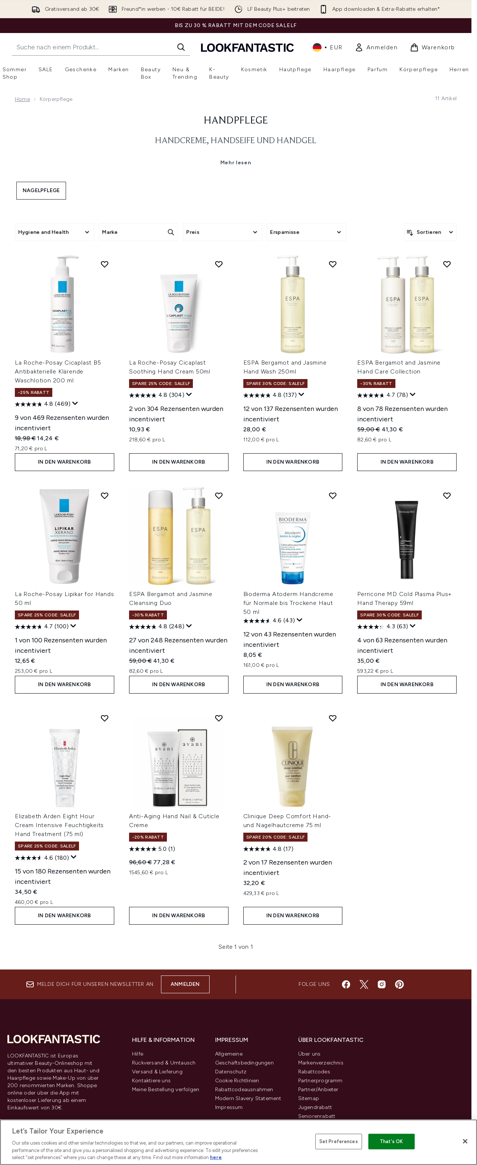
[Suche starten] (181, 47)
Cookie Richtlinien (237, 1080)
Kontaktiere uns (151, 1080)
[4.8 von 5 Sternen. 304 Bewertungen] (156, 395)
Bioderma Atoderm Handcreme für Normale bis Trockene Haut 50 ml (288, 602)
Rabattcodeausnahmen (244, 1089)
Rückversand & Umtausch (163, 1063)
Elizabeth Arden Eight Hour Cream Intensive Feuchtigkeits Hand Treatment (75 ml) (59, 825)
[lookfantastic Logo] (247, 47)
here (216, 1157)
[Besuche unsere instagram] (382, 984)
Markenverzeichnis (320, 1063)
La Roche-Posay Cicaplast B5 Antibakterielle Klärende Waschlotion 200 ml (58, 371)
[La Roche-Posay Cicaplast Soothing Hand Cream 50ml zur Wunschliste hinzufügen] (219, 264)
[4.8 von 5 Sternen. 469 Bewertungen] (42, 404)
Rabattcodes (314, 1072)
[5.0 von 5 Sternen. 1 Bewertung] (152, 849)
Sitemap (308, 1098)
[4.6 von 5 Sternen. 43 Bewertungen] (269, 620)
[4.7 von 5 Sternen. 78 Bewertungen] (382, 395)
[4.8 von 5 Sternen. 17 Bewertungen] (268, 849)
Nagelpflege (41, 190)
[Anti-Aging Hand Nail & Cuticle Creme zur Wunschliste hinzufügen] (219, 718)
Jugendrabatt (315, 1107)
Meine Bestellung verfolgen (165, 1089)
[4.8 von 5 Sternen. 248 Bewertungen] (156, 626)
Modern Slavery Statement (248, 1098)
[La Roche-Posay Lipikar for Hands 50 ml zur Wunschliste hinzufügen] (105, 495)
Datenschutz (230, 1072)
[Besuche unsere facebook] (346, 984)
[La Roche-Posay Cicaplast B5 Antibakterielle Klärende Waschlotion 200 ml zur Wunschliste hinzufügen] (105, 264)
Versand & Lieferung (157, 1072)
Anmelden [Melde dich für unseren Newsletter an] (185, 984)
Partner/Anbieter (318, 1089)
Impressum (229, 1107)
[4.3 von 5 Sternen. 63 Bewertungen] (382, 626)
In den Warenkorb (64, 462)
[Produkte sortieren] (430, 232)
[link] (376, 47)
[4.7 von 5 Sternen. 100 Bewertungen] (42, 626)
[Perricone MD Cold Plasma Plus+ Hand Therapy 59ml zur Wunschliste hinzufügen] (447, 495)
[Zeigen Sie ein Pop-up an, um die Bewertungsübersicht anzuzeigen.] (75, 404)
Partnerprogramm (320, 1080)
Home (22, 99)
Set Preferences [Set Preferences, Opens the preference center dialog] (338, 1141)
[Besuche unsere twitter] (364, 984)
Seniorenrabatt (317, 1116)
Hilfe (137, 1054)
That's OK (391, 1141)
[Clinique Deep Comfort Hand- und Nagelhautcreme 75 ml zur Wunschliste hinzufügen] (333, 718)
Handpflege (236, 121)
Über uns (309, 1054)
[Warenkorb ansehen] (432, 47)
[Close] (465, 1141)
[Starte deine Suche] (101, 47)
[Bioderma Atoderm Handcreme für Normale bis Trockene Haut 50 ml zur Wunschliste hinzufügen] (333, 495)
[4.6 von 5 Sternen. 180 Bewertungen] (42, 857)
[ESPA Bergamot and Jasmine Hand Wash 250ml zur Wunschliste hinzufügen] (333, 264)
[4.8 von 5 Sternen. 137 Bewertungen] (270, 395)
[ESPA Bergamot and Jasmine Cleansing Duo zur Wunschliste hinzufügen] (219, 495)
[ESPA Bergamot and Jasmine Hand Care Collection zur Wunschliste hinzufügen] (447, 264)
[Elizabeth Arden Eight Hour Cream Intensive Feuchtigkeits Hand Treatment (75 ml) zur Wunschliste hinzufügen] (105, 718)
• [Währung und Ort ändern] (328, 47)
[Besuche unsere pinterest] (399, 984)
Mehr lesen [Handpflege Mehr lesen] (235, 162)
